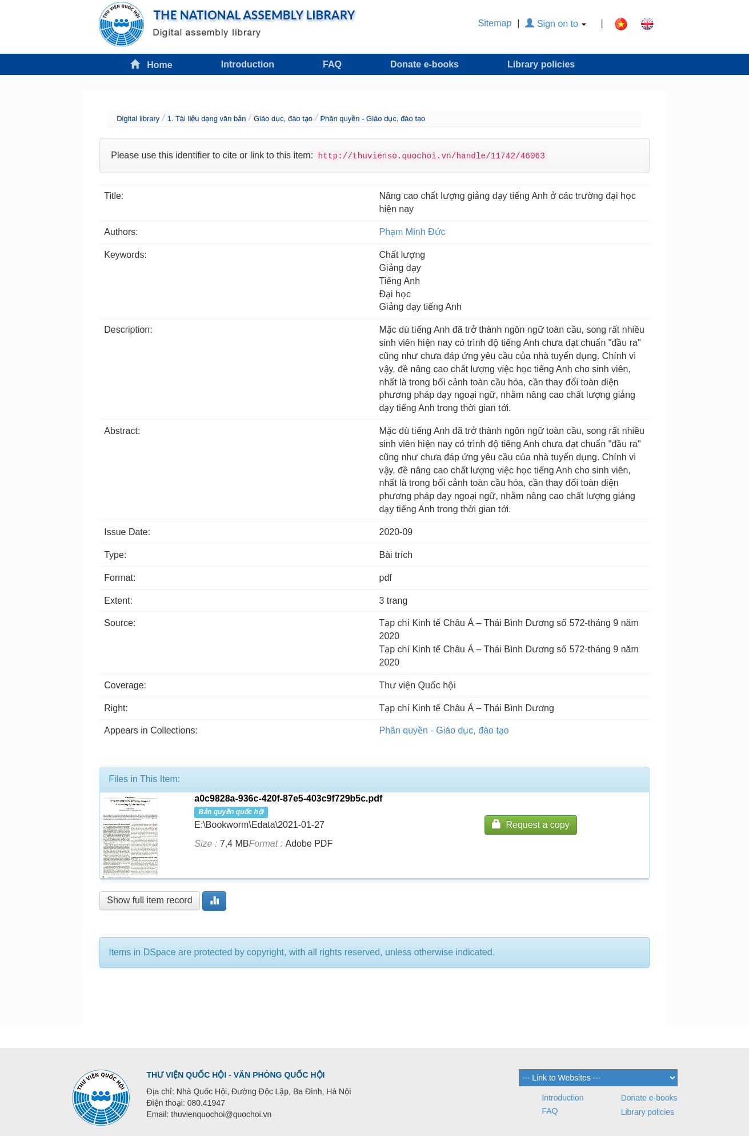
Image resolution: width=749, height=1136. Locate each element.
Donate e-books (424, 64)
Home (151, 64)
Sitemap (495, 23)
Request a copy (531, 824)
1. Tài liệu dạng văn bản (206, 118)
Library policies (541, 64)
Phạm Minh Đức (412, 232)
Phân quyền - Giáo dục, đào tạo (372, 118)
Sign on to (555, 24)
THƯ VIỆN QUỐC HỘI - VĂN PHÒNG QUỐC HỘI (236, 1074)
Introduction (247, 64)
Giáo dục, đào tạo (283, 118)
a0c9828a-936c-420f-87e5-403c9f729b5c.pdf (288, 798)
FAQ (332, 64)
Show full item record (149, 900)
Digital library (138, 118)
